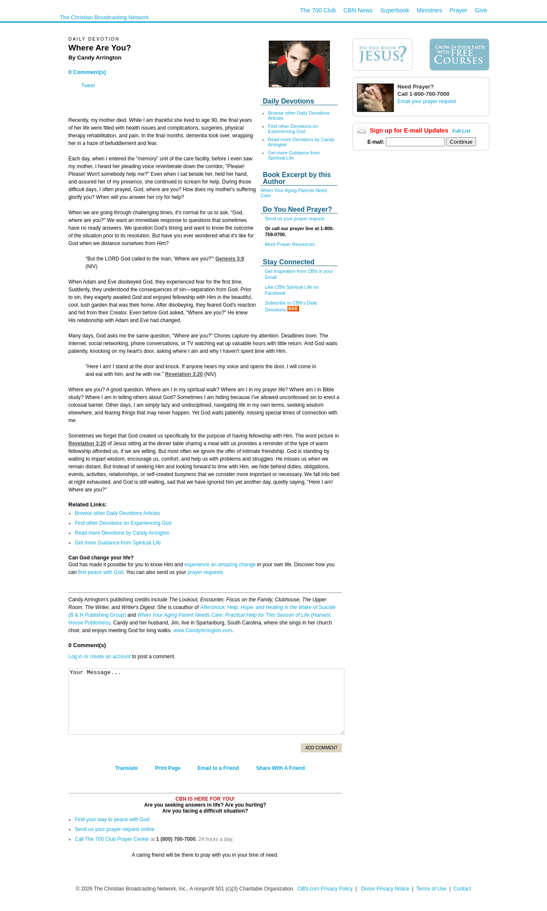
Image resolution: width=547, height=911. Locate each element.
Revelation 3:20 (184, 374)
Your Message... (206, 701)
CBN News (358, 10)
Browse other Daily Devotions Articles (117, 513)
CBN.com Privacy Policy (325, 889)
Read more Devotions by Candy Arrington (122, 533)
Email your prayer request (426, 101)
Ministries (429, 10)
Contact (462, 889)
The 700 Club (318, 10)
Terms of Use (432, 889)
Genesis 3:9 (229, 259)
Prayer (458, 10)
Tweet (88, 86)
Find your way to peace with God (112, 819)
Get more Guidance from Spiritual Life (294, 155)
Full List (462, 130)
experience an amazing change (220, 565)
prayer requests (205, 572)
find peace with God (101, 572)
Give (481, 10)
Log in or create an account (99, 657)
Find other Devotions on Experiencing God (293, 129)
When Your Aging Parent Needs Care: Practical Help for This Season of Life (223, 615)
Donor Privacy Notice (385, 889)
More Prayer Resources (290, 244)
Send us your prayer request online (115, 829)
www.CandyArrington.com (202, 630)
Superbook (394, 10)
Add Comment (321, 747)
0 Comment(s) (87, 72)
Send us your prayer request (294, 218)
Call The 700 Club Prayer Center (112, 839)
